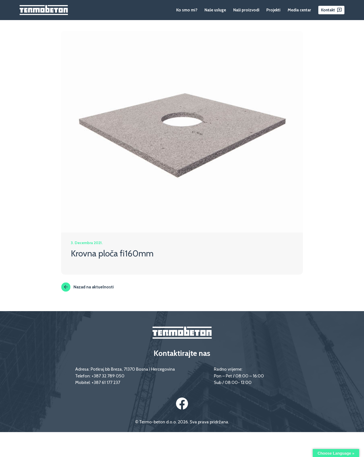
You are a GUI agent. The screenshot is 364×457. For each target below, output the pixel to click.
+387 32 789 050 (108, 376)
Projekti (273, 9)
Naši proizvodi (246, 9)
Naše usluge (215, 9)
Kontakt (328, 9)
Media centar (299, 9)
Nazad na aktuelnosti (87, 287)
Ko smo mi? (186, 9)
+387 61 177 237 (106, 382)
